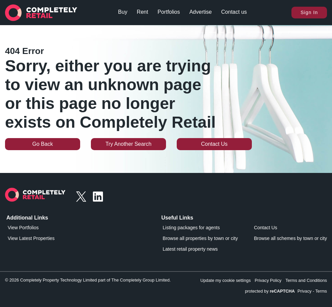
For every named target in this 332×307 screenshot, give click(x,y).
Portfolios (169, 12)
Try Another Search (128, 144)
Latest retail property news (190, 249)
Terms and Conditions (306, 280)
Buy (122, 12)
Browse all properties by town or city (200, 238)
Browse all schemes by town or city (290, 238)
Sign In (309, 12)
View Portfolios (23, 227)
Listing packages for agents (191, 227)
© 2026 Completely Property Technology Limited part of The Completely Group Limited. (88, 280)
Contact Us (214, 144)
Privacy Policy (268, 280)
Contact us (234, 12)
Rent (142, 12)
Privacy (304, 291)
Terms (321, 291)
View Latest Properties (31, 238)
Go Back (42, 144)
